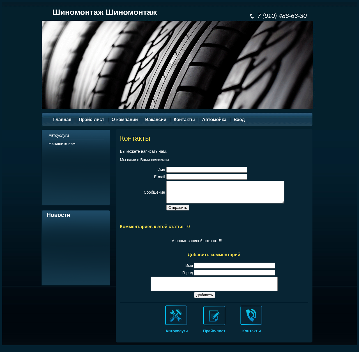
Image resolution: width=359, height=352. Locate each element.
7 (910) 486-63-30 (282, 15)
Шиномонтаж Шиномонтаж (104, 12)
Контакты (251, 337)
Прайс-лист (214, 337)
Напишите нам (62, 143)
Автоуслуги (59, 135)
